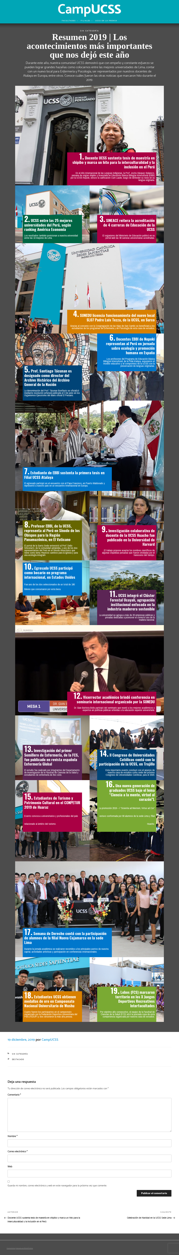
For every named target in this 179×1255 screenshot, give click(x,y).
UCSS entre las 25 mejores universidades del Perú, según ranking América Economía (48, 224)
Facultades (70, 20)
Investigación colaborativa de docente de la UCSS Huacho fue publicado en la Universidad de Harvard (130, 537)
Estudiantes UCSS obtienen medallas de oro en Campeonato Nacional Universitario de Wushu (50, 1001)
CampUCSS (50, 1039)
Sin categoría (89, 31)
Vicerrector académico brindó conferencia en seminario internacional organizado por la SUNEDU (116, 699)
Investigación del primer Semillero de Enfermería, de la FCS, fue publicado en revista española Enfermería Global (51, 756)
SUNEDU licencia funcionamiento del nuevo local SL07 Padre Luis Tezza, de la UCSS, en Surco (117, 317)
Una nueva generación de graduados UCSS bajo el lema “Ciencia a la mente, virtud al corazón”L (132, 792)
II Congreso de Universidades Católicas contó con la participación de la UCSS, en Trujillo (127, 759)
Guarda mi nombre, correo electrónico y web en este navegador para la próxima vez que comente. (57, 1185)
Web (10, 1166)
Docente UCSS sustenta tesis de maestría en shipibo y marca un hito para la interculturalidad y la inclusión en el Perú (113, 162)
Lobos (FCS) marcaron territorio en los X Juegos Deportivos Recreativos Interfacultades (135, 998)
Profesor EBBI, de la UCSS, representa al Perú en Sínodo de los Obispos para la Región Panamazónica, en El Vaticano (52, 532)
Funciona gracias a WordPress (20, 1247)
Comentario (14, 1094)
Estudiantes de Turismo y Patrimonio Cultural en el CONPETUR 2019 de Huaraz (52, 802)
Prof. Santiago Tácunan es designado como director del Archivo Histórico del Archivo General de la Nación (48, 377)
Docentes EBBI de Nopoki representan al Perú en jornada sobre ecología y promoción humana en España (130, 345)
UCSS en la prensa (106, 20)
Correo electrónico (17, 1151)
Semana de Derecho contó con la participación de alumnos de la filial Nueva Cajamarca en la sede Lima (65, 937)
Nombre (12, 1136)
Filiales (87, 20)
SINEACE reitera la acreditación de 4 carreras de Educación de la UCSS (129, 224)
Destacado (18, 1059)
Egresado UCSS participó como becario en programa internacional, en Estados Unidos (49, 572)
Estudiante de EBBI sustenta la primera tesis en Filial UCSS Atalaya (64, 475)
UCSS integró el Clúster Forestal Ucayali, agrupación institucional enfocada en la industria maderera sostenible (131, 601)
